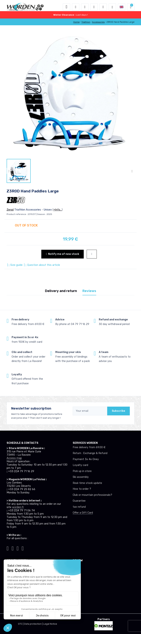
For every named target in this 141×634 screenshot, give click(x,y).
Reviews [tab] (89, 291)
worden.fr (18, 507)
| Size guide (15, 265)
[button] (75, 7)
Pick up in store (82, 471)
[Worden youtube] (23, 548)
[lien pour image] (70, 93)
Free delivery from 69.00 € (89, 447)
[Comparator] (103, 7)
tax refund (79, 506)
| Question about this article (41, 265)
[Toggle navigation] (66, 7)
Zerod (10, 209)
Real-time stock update (87, 483)
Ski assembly (81, 477)
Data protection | (33, 623)
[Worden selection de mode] (112, 7)
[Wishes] (94, 7)
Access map (14, 458)
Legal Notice (50, 623)
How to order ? (82, 488)
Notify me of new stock (62, 254)
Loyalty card (80, 465)
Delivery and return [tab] (61, 291)
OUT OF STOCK (26, 225)
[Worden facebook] (18, 548)
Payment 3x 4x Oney (86, 459)
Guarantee (79, 500)
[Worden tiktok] (8, 548)
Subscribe (118, 410)
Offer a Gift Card (83, 512)
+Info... (57, 209)
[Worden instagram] (13, 548)
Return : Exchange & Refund (90, 453)
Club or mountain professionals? (92, 495)
